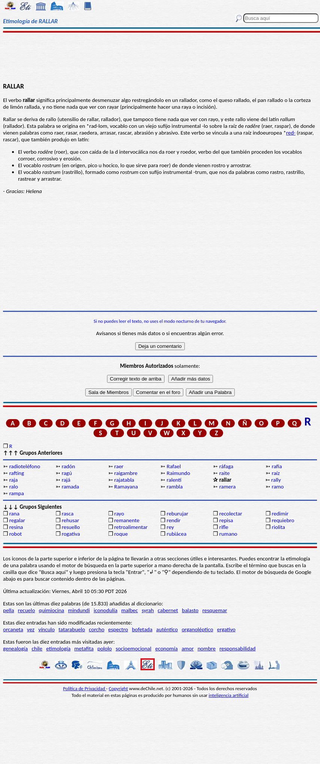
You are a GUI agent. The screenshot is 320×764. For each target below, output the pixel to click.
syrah (148, 610)
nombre (207, 648)
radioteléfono (24, 466)
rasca (67, 513)
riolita (278, 527)
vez (31, 629)
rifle (223, 527)
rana (14, 513)
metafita (84, 648)
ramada (70, 486)
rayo (119, 513)
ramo (278, 486)
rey (170, 527)
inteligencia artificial (229, 695)
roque (121, 533)
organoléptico (197, 629)
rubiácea (177, 533)
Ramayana (126, 486)
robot (15, 533)
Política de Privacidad (84, 688)
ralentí (174, 479)
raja (13, 479)
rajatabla (124, 479)
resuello (71, 527)
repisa (226, 520)
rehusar (70, 520)
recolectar (230, 513)
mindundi (79, 610)
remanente (126, 520)
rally (276, 479)
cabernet (168, 610)
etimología (58, 648)
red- (291, 132)
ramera (227, 486)
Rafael (174, 466)
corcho (96, 629)
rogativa (71, 533)
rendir (174, 520)
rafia (277, 466)
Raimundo (178, 473)
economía (166, 648)
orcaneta (13, 629)
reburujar (177, 513)
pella (8, 610)
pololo (104, 648)
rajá (66, 479)
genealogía (15, 648)
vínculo (46, 629)
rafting (16, 473)
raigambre (125, 473)
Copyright (118, 688)
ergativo (226, 629)
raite (224, 473)
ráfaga (226, 466)
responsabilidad (237, 648)
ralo (13, 486)
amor (187, 648)
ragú (67, 473)
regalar (17, 520)
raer (119, 466)
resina (16, 527)
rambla (175, 486)
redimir (280, 513)
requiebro (283, 520)
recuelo (26, 610)
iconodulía (105, 610)
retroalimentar (131, 527)
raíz (275, 473)
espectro (118, 629)
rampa (16, 493)
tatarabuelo (72, 629)
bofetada (142, 629)
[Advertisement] (160, 57)
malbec (129, 610)
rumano (228, 533)
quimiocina (51, 610)
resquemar (214, 610)
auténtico (167, 629)
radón (68, 466)
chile (37, 648)
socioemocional (133, 648)
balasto (190, 610)
